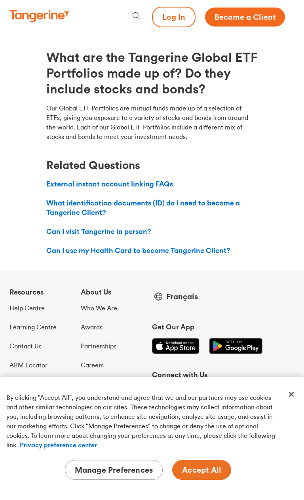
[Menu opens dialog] (289, 17)
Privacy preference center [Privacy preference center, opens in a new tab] (58, 445)
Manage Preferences (114, 470)
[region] (152, 438)
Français (182, 296)
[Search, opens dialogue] (136, 16)
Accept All (201, 470)
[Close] (291, 394)
